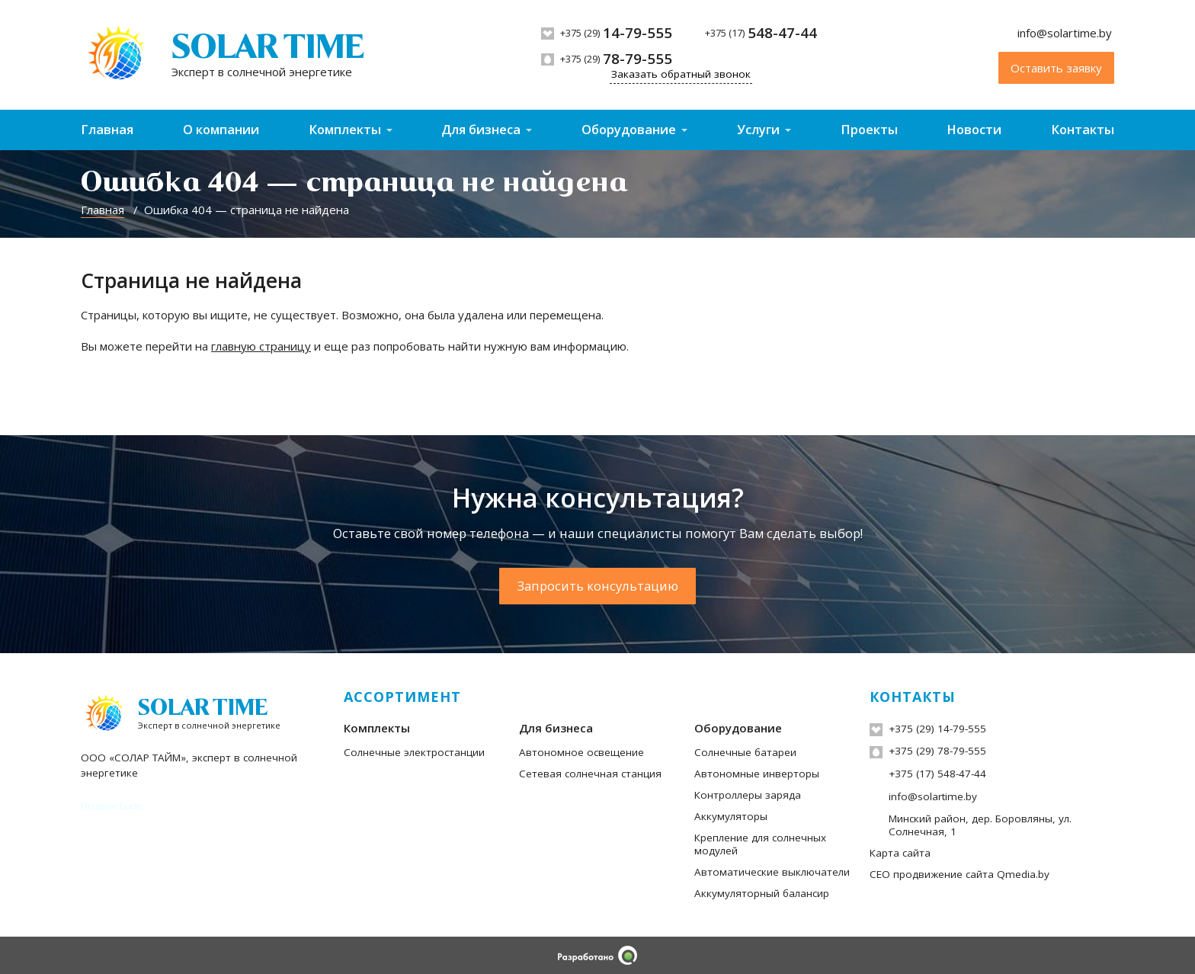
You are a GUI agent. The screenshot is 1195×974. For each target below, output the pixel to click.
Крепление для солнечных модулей (760, 844)
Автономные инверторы (756, 773)
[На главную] (222, 54)
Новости (974, 129)
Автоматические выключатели (772, 872)
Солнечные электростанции (414, 752)
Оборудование (628, 129)
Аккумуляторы (730, 816)
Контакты (1082, 129)
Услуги (758, 129)
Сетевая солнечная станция (590, 773)
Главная (107, 129)
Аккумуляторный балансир (761, 893)
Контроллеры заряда (747, 795)
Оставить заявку (1056, 67)
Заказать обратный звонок (681, 74)
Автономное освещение (581, 752)
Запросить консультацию (597, 585)
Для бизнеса (481, 129)
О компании (221, 129)
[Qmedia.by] (597, 955)
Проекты (869, 129)
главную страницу (261, 346)
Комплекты (345, 129)
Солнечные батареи (745, 752)
